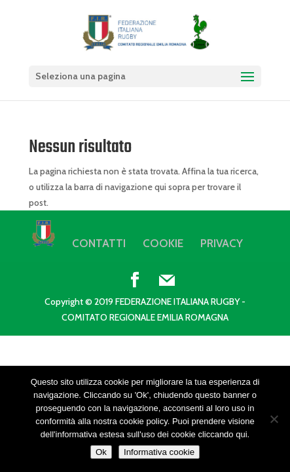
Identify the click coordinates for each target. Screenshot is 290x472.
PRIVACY (221, 243)
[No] (273, 418)
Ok (101, 452)
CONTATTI (99, 243)
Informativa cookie (159, 452)
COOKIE (163, 243)
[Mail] (167, 280)
